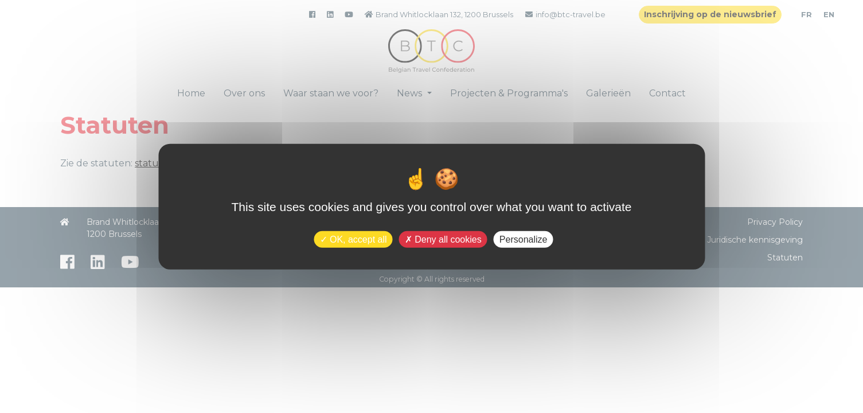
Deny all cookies (443, 239)
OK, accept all (353, 239)
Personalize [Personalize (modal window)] (523, 239)
